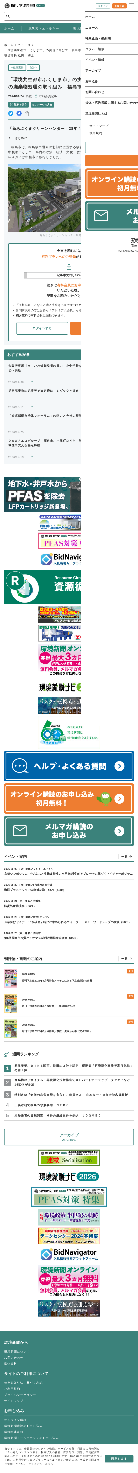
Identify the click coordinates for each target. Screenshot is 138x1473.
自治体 (33, 67)
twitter (10, 113)
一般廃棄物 (17, 67)
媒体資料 (10, 1363)
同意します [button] (119, 1458)
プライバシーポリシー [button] (42, 1464)
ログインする (42, 328)
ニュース (24, 45)
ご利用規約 (12, 1388)
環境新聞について (17, 1351)
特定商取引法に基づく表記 (23, 1382)
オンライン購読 (15, 1420)
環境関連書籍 (13, 1432)
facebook (19, 113)
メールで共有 (44, 104)
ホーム (9, 45)
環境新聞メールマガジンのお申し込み (31, 1438)
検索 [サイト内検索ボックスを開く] (126, 16)
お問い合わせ (13, 1357)
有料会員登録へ (95, 328)
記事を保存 (20, 104)
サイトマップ (13, 1400)
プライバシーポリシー (20, 1394)
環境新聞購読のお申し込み (23, 1426)
